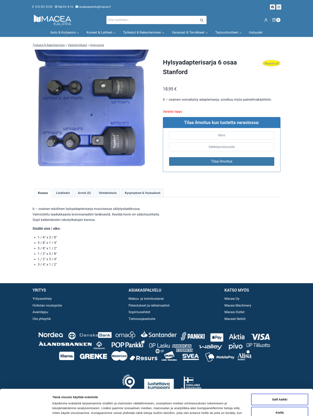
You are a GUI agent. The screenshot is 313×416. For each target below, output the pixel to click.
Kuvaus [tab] (43, 193)
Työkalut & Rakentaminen (49, 45)
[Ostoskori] (276, 20)
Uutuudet (256, 32)
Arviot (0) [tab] (84, 193)
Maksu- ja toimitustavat (146, 299)
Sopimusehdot (140, 312)
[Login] (266, 20)
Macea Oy (231, 299)
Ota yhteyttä (42, 319)
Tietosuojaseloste (142, 319)
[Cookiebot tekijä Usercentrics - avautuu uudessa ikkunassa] (25, 408)
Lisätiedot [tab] (63, 193)
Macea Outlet (234, 312)
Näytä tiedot (213, 408)
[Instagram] (278, 7)
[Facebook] (272, 7)
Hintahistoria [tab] (108, 193)
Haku (203, 20)
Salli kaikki (279, 376)
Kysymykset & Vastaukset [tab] (142, 193)
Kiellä (280, 390)
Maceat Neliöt (235, 319)
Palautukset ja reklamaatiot (149, 305)
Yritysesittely (42, 299)
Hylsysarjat (97, 45)
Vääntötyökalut (77, 45)
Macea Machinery (237, 305)
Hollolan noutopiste (47, 305)
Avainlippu (40, 312)
